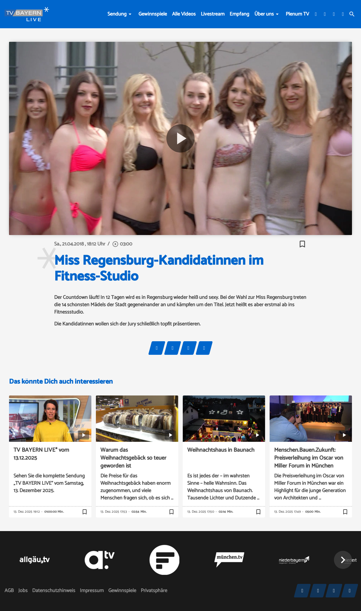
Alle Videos (184, 14)
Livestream (212, 14)
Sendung (117, 14)
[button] (343, 560)
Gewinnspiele (152, 14)
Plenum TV (297, 14)
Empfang (239, 14)
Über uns (264, 14)
